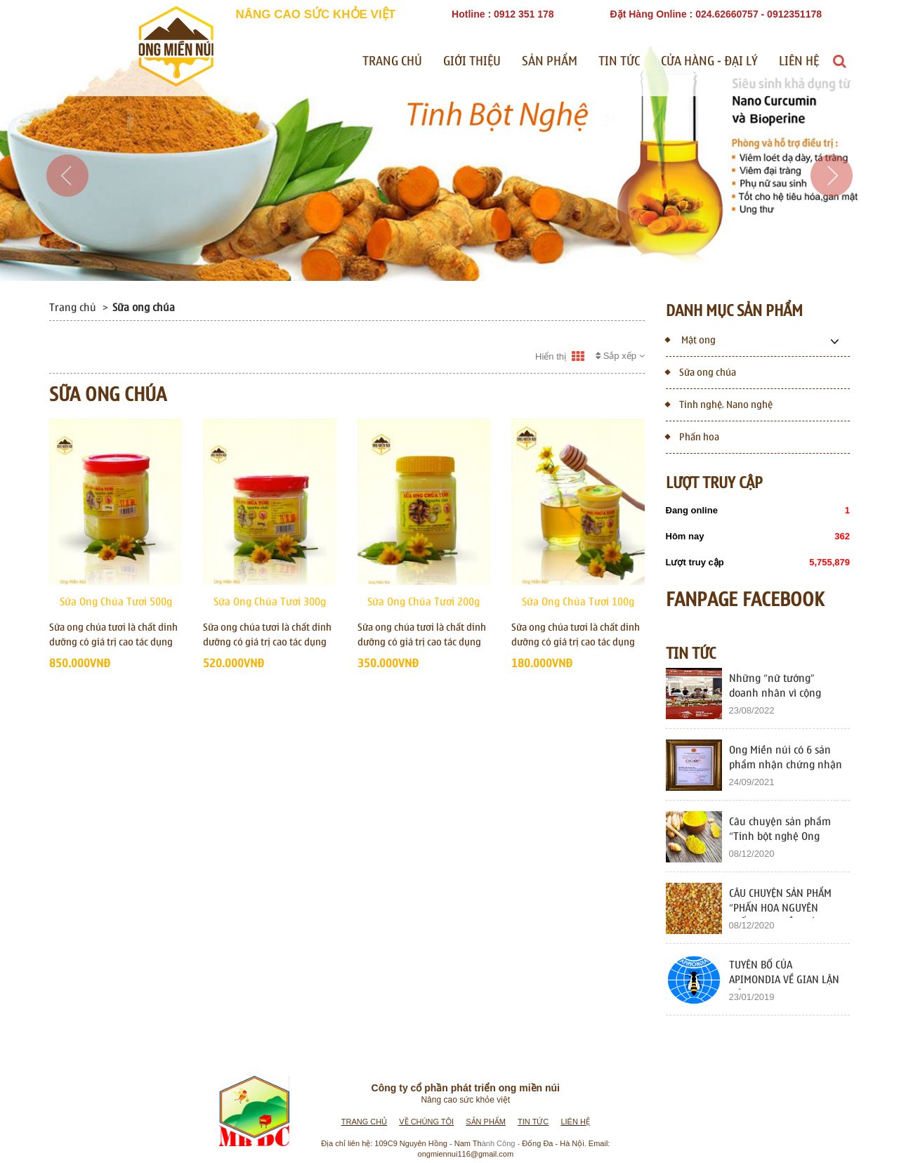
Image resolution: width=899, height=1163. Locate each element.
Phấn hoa (692, 436)
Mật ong (691, 339)
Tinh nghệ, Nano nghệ (719, 403)
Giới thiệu (472, 61)
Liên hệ (799, 61)
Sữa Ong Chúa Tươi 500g (116, 602)
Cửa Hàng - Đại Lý (709, 61)
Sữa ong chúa (701, 371)
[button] (67, 218)
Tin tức (619, 61)
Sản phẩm (549, 61)
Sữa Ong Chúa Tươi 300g (270, 602)
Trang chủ (392, 61)
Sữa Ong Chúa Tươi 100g (578, 602)
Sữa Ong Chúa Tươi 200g (423, 602)
